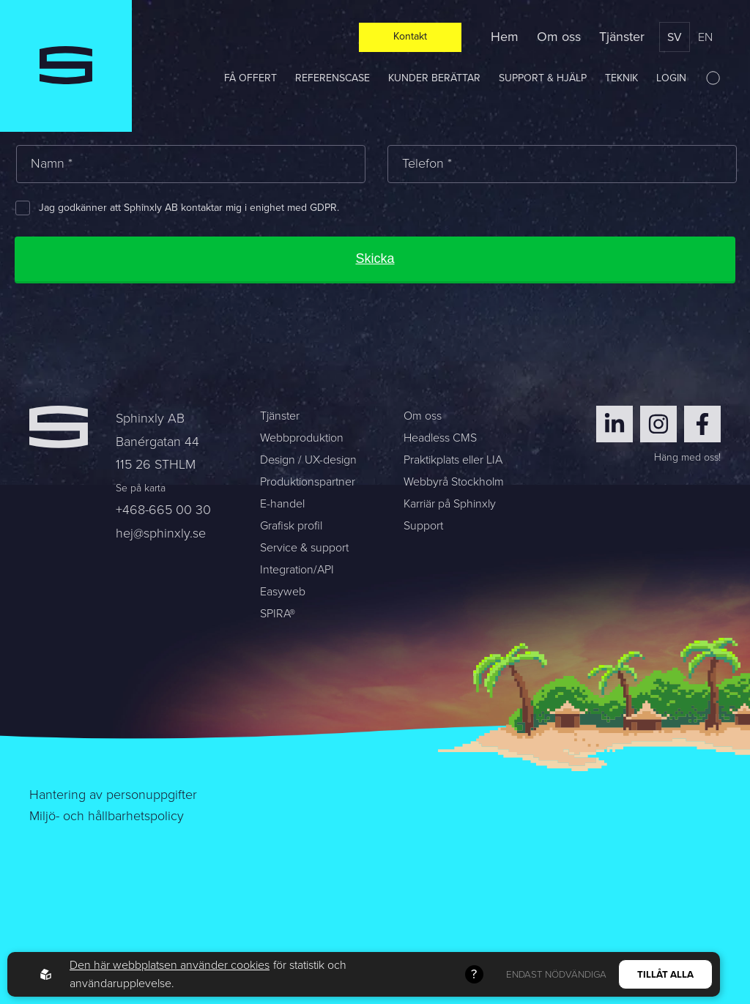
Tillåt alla (665, 974)
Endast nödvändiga (556, 974)
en (705, 37)
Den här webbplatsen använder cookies (170, 964)
